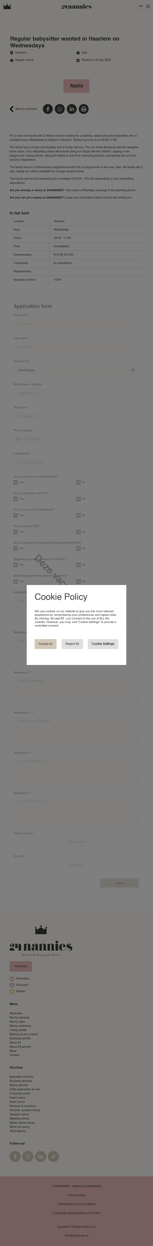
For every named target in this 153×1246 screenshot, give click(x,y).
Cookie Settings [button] (103, 644)
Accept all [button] (46, 644)
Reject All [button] (72, 644)
